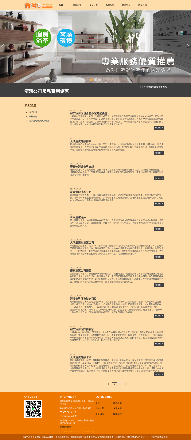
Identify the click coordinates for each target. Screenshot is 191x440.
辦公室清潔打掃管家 (82, 329)
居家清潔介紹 (78, 217)
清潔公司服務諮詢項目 (83, 298)
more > (159, 128)
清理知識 (33, 112)
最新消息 (126, 5)
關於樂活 (77, 5)
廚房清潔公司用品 (80, 270)
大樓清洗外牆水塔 (80, 357)
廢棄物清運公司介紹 (82, 166)
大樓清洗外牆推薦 (80, 141)
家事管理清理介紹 (80, 192)
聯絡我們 (142, 5)
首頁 (61, 5)
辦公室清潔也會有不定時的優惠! (89, 113)
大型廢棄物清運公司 (82, 242)
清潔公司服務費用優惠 (39, 120)
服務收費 (93, 5)
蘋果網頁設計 (66, 427)
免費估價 (110, 5)
